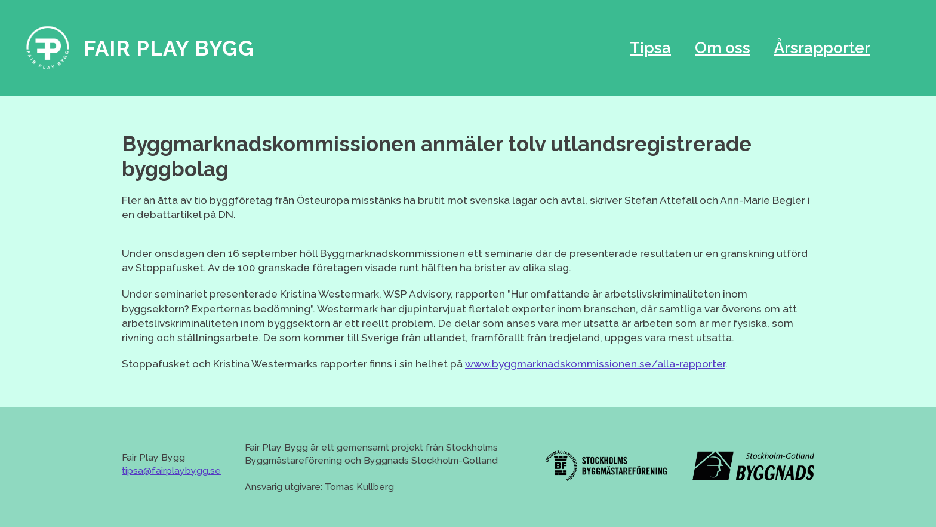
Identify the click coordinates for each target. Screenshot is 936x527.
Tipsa (650, 48)
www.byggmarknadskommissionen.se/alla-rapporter (595, 364)
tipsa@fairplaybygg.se (171, 470)
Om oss (722, 48)
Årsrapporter (822, 48)
